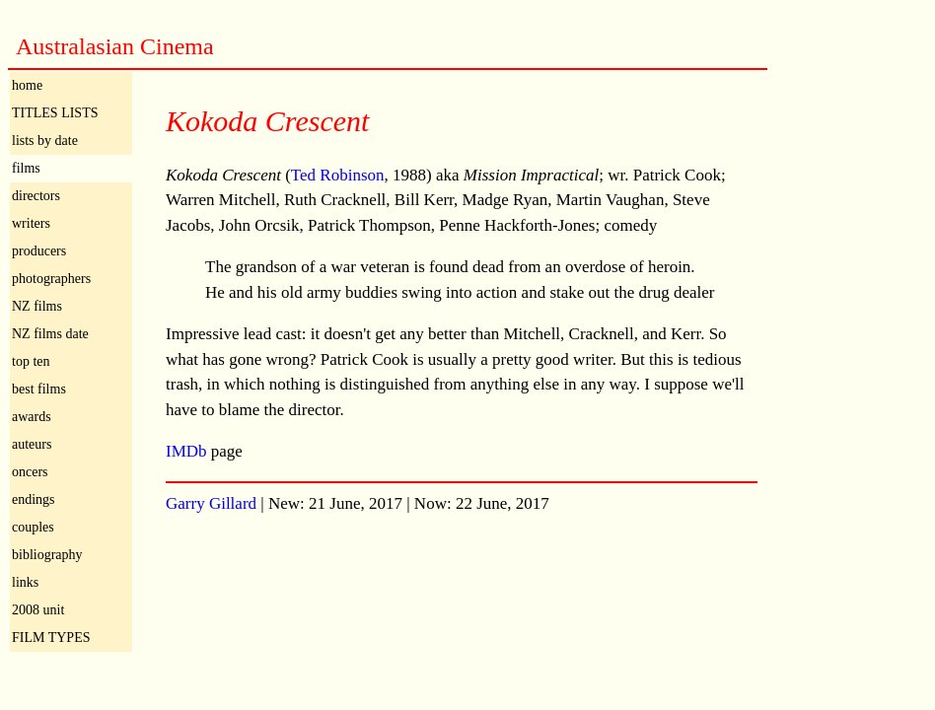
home (27, 85)
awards (31, 416)
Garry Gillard (211, 503)
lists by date (45, 140)
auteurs (31, 444)
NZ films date (50, 333)
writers (31, 223)
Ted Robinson (338, 175)
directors (36, 195)
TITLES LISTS (55, 113)
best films (39, 389)
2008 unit (38, 610)
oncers (30, 471)
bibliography (47, 554)
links (25, 582)
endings (33, 499)
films (26, 168)
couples (33, 527)
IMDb (186, 451)
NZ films (37, 306)
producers (39, 251)
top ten (31, 361)
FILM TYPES (51, 637)
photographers (51, 278)
